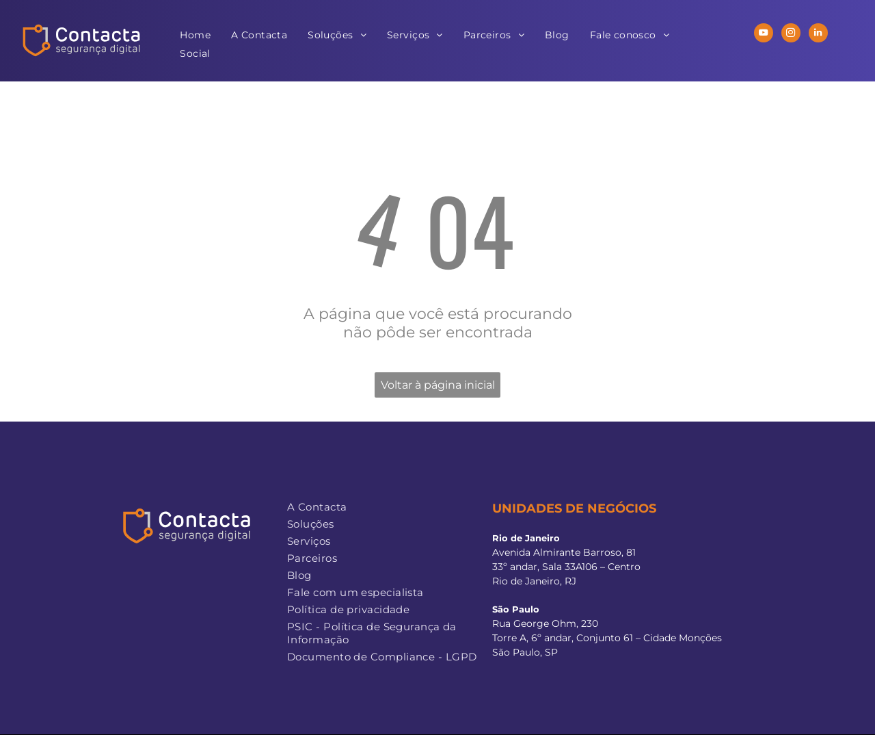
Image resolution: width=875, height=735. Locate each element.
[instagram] (790, 34)
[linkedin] (818, 34)
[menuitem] (195, 34)
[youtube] (763, 34)
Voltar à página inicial (438, 384)
